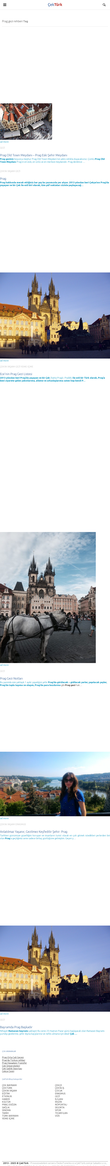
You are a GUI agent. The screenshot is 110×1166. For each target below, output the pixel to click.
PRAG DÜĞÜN (9, 1104)
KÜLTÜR (6, 1101)
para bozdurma (52, 680)
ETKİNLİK (7, 1096)
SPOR (58, 1110)
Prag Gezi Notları (11, 673)
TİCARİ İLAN (61, 1113)
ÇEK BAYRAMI (9, 1085)
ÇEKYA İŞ (59, 1088)
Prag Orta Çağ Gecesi (13, 1057)
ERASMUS (20, 816)
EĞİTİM (6, 1093)
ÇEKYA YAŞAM (7, 169)
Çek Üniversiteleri (11, 1065)
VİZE (57, 1115)
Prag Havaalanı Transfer (14, 1063)
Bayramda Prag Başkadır (16, 1016)
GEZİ (2, 147)
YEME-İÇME (27, 365)
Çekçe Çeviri (8, 1071)
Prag (3, 177)
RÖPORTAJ (61, 1104)
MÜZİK (58, 1101)
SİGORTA (59, 1107)
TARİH (5, 1113)
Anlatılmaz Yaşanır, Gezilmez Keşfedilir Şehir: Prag (33, 823)
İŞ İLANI (59, 1099)
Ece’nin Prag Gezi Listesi (16, 372)
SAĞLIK (6, 1107)
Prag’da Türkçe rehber (13, 1060)
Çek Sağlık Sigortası (12, 1068)
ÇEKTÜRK (7, 1088)
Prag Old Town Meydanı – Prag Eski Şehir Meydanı (33, 155)
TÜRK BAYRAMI (10, 1115)
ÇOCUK (59, 1090)
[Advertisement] (53, 1142)
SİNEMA (6, 1110)
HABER (6, 1099)
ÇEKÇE (58, 1085)
